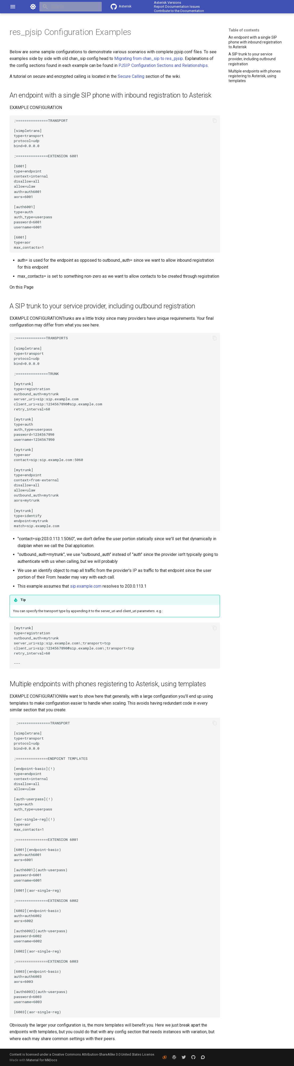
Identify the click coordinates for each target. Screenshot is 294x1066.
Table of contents (243, 30)
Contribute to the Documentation (179, 11)
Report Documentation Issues (177, 7)
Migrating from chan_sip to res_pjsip (148, 58)
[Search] (70, 6)
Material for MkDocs (41, 1060)
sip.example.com (85, 586)
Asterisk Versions (167, 3)
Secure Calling (131, 76)
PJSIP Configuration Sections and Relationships (163, 65)
